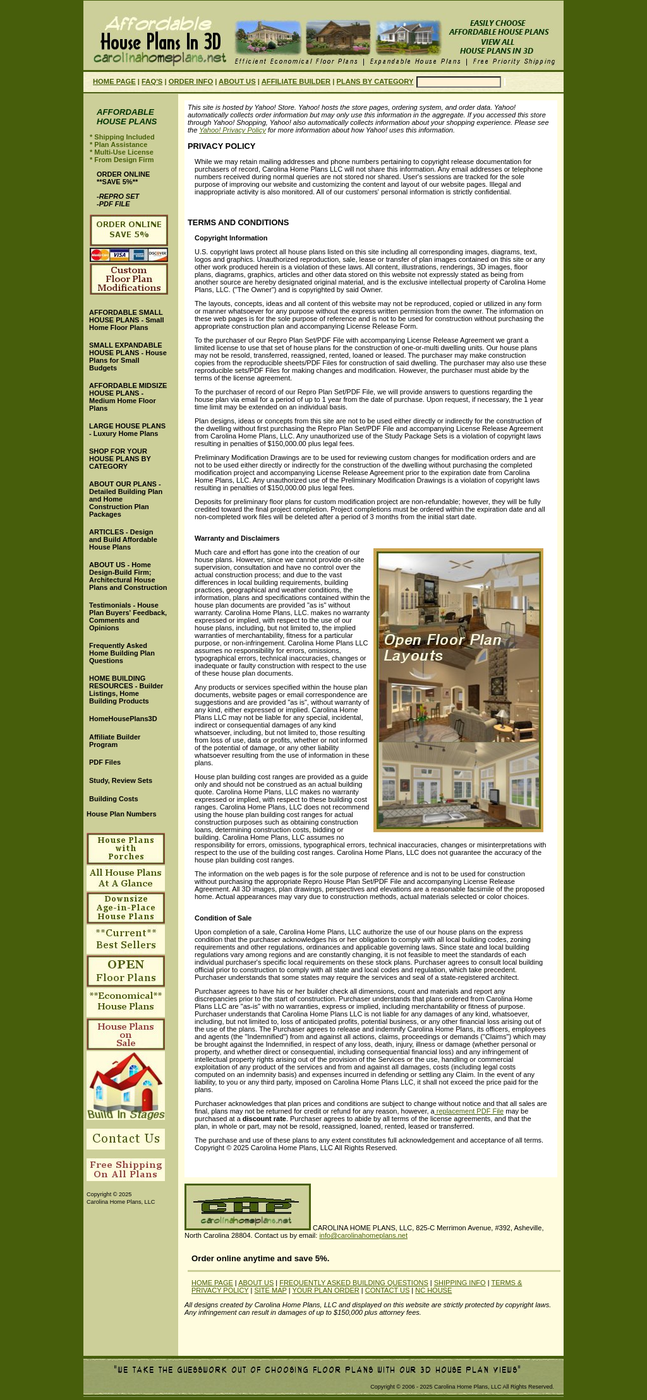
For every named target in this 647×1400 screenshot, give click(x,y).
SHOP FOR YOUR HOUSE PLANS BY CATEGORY (120, 458)
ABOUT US (237, 81)
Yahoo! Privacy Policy (232, 130)
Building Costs (113, 799)
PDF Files (105, 762)
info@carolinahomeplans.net (363, 1235)
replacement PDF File (469, 1111)
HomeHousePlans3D (123, 718)
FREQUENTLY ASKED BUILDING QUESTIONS (353, 1282)
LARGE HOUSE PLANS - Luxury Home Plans (127, 429)
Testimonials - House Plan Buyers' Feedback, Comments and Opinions (128, 616)
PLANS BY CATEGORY (375, 81)
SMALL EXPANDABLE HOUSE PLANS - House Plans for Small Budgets (128, 356)
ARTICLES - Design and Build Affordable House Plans (123, 539)
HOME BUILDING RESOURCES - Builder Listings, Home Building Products (126, 689)
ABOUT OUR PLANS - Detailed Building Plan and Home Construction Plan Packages (125, 499)
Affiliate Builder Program (114, 740)
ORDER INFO (191, 81)
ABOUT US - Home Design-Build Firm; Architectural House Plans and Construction (128, 576)
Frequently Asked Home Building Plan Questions (122, 653)
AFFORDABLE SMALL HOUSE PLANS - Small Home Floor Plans (126, 320)
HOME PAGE (114, 81)
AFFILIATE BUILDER (296, 81)
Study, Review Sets (120, 780)
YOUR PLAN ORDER (325, 1290)
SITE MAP (270, 1290)
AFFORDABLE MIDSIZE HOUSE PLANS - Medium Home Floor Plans (128, 397)
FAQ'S (152, 81)
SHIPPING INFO (460, 1282)
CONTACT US (387, 1290)
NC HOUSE (433, 1290)
